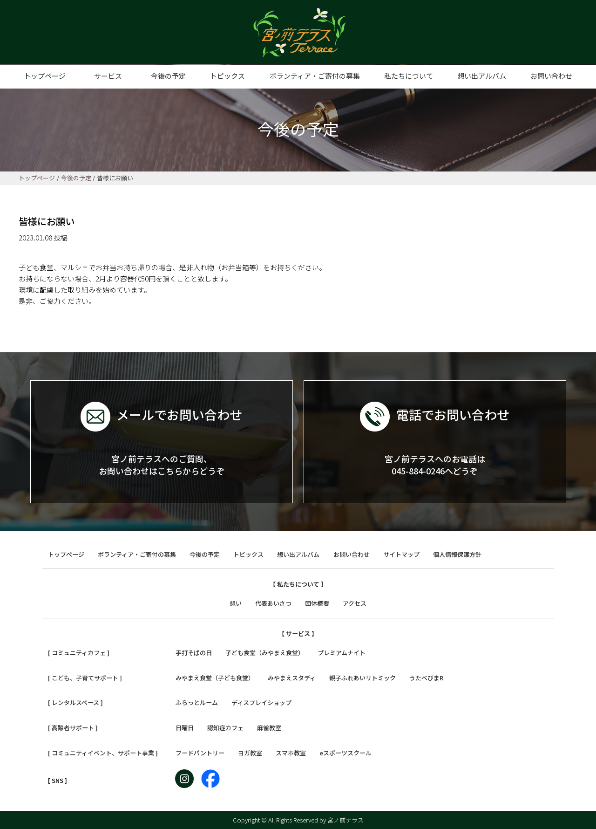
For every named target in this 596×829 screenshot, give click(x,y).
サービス (108, 76)
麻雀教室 (269, 727)
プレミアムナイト (342, 652)
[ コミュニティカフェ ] (78, 652)
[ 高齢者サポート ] (73, 727)
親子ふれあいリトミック (362, 677)
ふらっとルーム (197, 702)
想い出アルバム (481, 76)
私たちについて (408, 76)
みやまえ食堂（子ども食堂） (215, 677)
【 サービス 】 (298, 633)
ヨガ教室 (250, 752)
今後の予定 (168, 76)
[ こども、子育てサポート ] (85, 677)
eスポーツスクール (345, 752)
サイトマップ (401, 554)
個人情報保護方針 (457, 554)
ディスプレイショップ (261, 702)
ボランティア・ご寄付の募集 (315, 76)
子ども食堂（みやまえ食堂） (264, 652)
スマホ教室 (291, 752)
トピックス (227, 76)
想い (236, 603)
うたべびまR (426, 677)
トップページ (45, 76)
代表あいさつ (273, 603)
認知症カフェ (225, 727)
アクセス (354, 603)
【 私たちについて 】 (298, 584)
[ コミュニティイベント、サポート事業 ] (103, 752)
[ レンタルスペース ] (75, 702)
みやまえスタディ (292, 677)
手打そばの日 (194, 652)
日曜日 (185, 727)
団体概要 (317, 603)
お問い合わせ (551, 76)
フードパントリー (200, 752)
